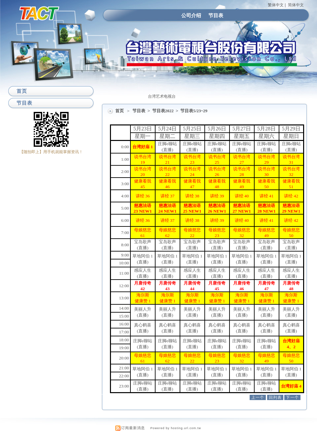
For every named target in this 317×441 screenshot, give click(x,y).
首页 (119, 110)
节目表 (215, 15)
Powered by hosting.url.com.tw (175, 428)
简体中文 (296, 5)
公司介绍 (191, 15)
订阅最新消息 (133, 428)
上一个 (257, 397)
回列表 (275, 397)
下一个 (292, 397)
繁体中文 (276, 5)
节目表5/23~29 (193, 110)
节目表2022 (163, 110)
